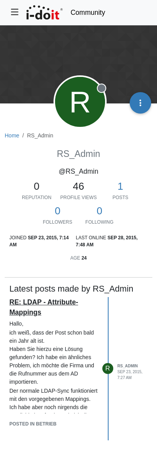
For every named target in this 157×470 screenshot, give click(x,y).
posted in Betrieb (33, 424)
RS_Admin (128, 366)
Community (88, 12)
